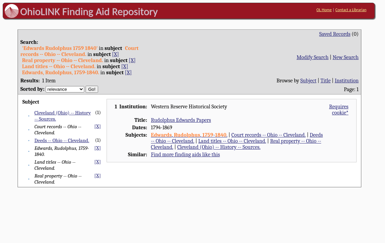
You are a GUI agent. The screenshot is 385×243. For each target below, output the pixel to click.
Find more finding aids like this (185, 155)
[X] (115, 54)
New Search (346, 57)
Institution (347, 81)
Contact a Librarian (350, 9)
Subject (308, 81)
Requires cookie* (338, 110)
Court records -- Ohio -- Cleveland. (268, 135)
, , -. (189, 135)
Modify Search (313, 57)
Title (325, 81)
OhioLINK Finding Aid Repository (89, 11)
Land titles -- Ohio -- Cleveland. (232, 141)
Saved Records (334, 34)
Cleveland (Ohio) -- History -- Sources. (219, 147)
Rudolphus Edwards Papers (181, 120)
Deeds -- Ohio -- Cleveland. (62, 140)
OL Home (324, 9)
